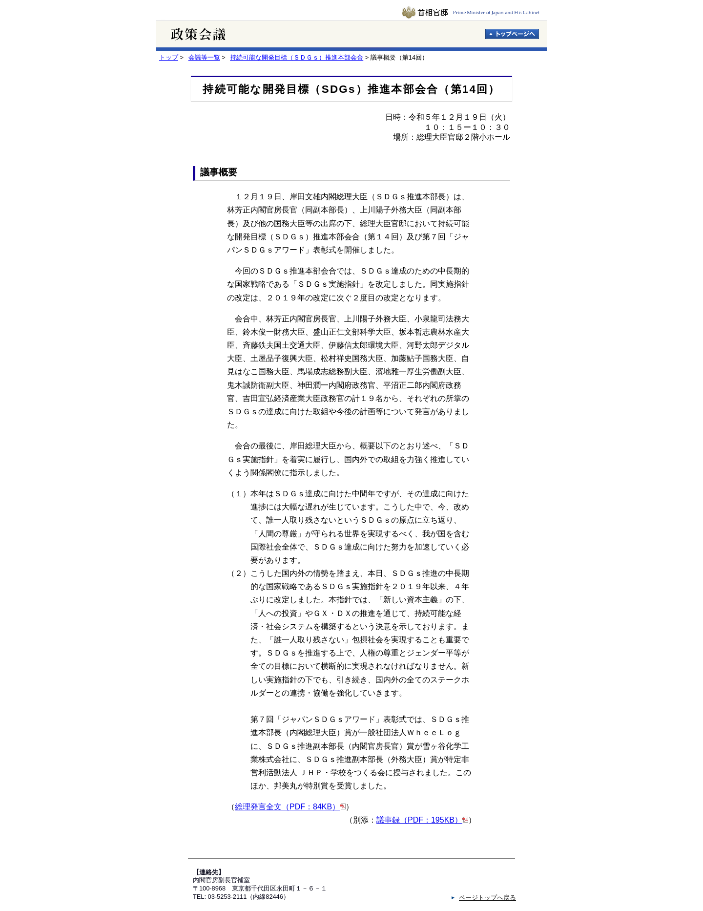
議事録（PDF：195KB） (419, 820)
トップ (168, 57)
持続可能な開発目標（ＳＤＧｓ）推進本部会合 (296, 57)
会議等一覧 (204, 57)
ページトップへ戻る (487, 897)
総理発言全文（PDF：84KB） (287, 807)
